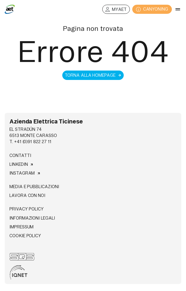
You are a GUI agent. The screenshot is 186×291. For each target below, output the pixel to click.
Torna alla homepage (93, 75)
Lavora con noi (27, 195)
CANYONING (152, 9)
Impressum (21, 227)
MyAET (116, 9)
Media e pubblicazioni (34, 186)
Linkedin (21, 164)
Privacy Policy (26, 209)
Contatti (20, 155)
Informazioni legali (32, 218)
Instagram (25, 173)
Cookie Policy (25, 235)
